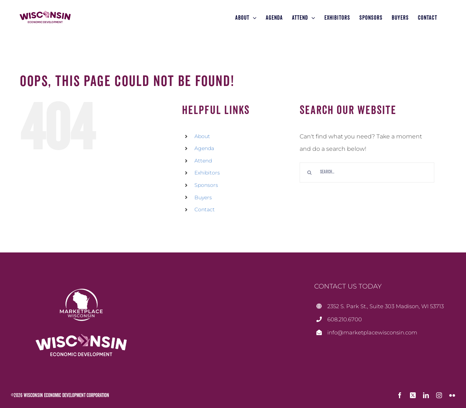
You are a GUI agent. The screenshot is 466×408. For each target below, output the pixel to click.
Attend (203, 160)
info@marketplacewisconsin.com (372, 332)
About (202, 136)
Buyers (203, 197)
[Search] (310, 172)
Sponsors (206, 185)
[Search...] (367, 172)
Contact (204, 209)
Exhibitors (207, 172)
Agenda (204, 148)
